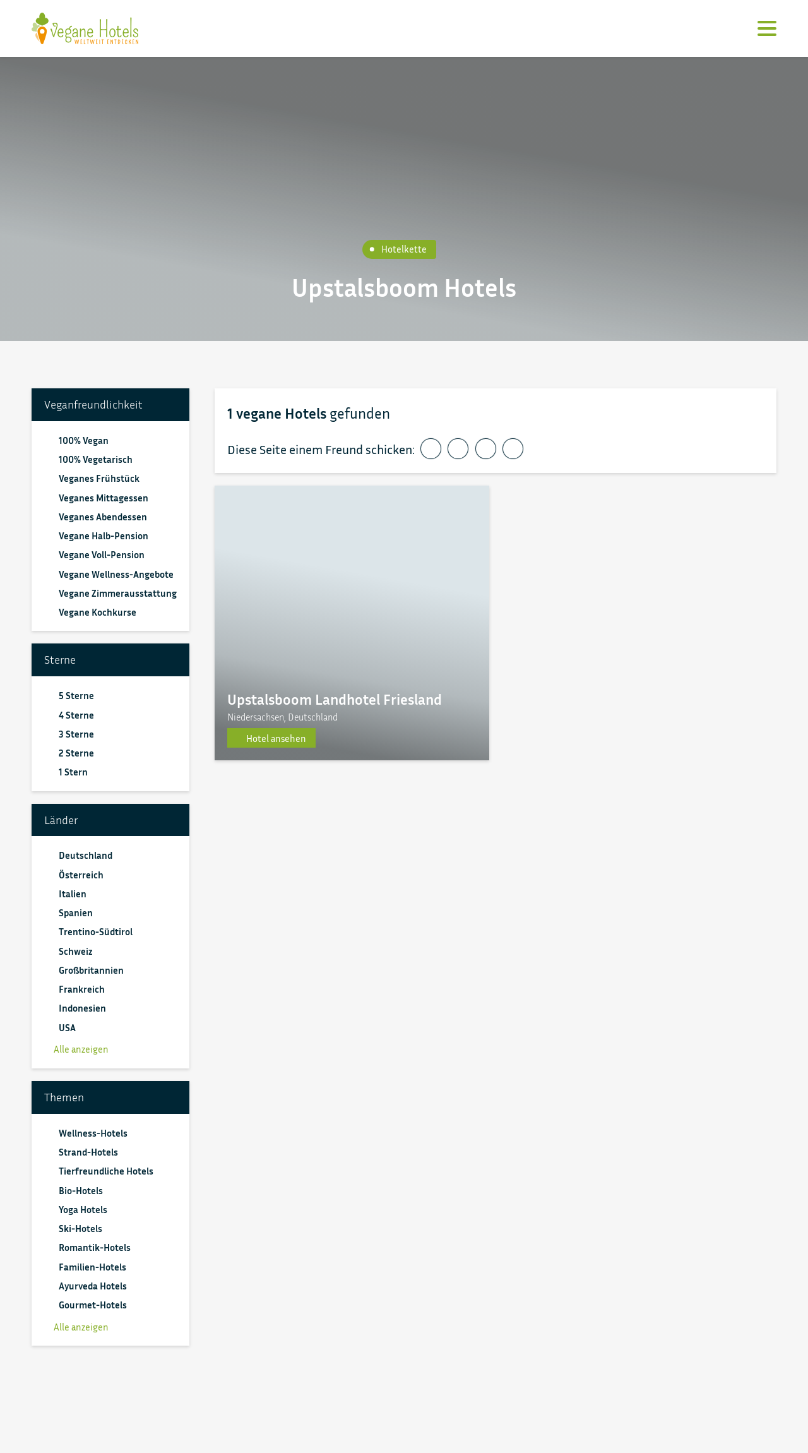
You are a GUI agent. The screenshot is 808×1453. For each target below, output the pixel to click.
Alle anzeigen (76, 1049)
